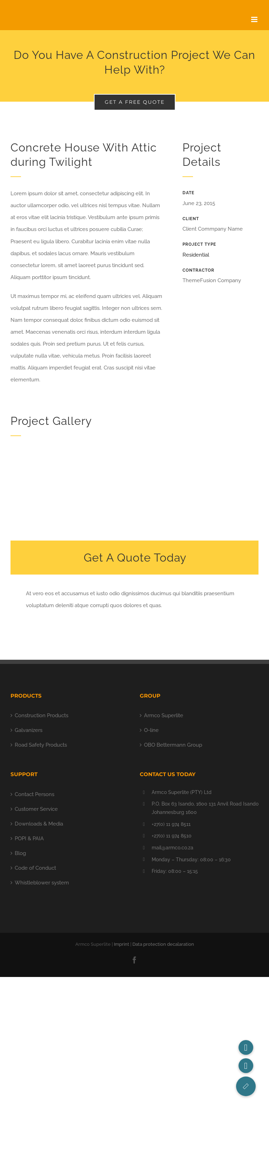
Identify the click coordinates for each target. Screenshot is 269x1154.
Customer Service (36, 809)
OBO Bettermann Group (173, 745)
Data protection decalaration (163, 944)
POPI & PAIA (29, 838)
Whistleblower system (42, 883)
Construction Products (41, 715)
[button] (246, 1086)
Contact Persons (34, 794)
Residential (195, 255)
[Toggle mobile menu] (254, 19)
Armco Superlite (163, 715)
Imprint (121, 944)
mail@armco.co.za (172, 847)
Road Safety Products (41, 745)
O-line (151, 730)
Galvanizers (28, 730)
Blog (20, 853)
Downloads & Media (39, 824)
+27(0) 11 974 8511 (171, 824)
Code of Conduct (35, 868)
